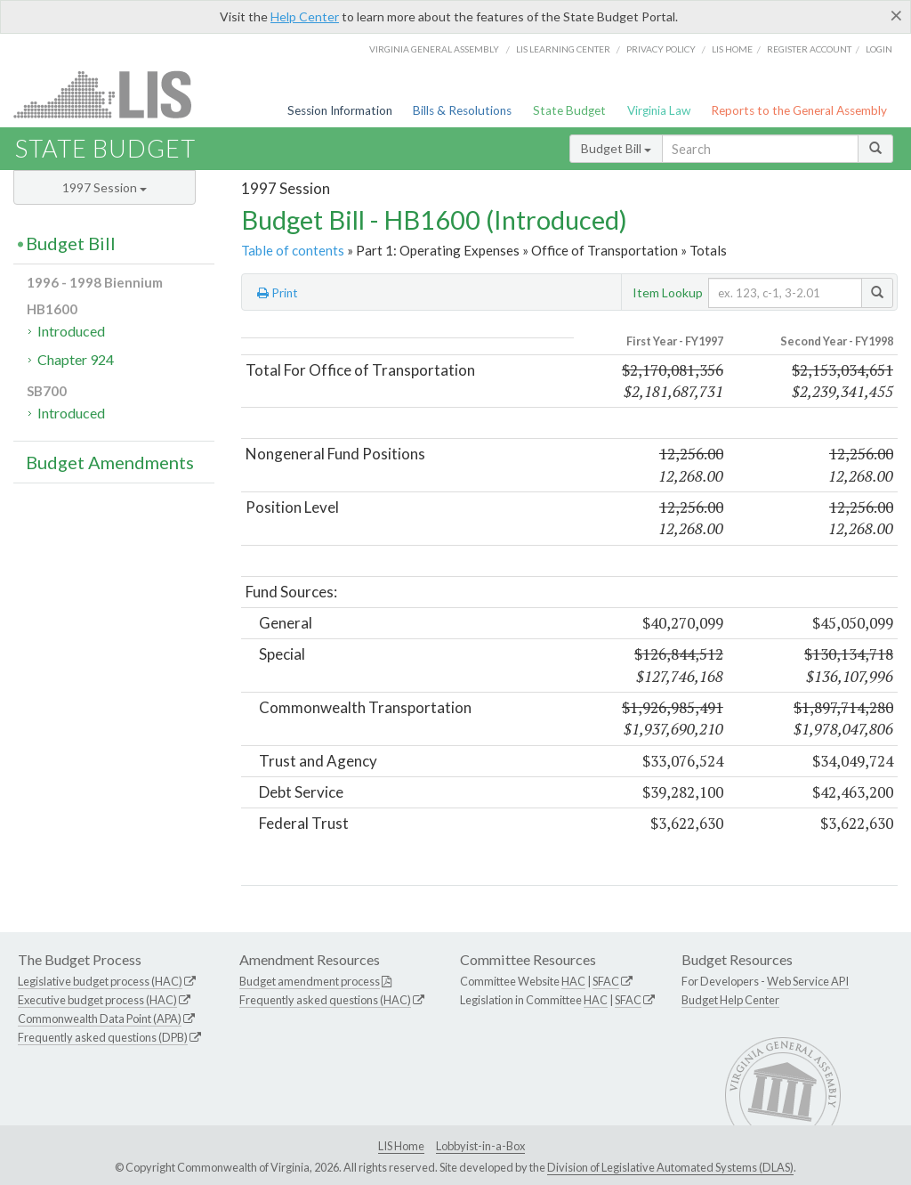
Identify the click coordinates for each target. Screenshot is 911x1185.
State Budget (569, 110)
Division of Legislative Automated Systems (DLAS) (670, 1167)
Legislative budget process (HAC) (100, 981)
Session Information (339, 110)
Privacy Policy (661, 49)
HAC (573, 981)
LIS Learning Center (563, 49)
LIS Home (401, 1146)
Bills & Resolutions (462, 110)
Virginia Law (658, 110)
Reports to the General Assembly (799, 110)
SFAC (606, 981)
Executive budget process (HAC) (97, 1000)
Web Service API (808, 981)
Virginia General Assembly (434, 49)
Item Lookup (668, 292)
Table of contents (292, 250)
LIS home (732, 49)
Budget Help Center (730, 1000)
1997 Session (104, 187)
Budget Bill (616, 148)
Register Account (809, 49)
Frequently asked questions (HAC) (325, 1000)
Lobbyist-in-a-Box (480, 1146)
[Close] (896, 15)
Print (277, 293)
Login (879, 49)
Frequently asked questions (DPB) (103, 1037)
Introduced (71, 330)
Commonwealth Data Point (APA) (99, 1018)
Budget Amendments (110, 462)
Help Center (304, 16)
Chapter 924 (75, 359)
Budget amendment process (309, 981)
